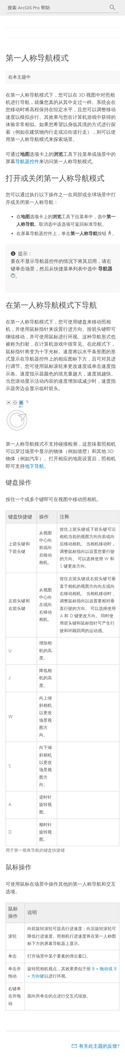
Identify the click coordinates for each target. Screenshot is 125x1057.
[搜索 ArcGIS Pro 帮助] (57, 8)
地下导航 (34, 466)
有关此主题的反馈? (99, 1046)
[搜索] (112, 7)
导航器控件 (27, 161)
